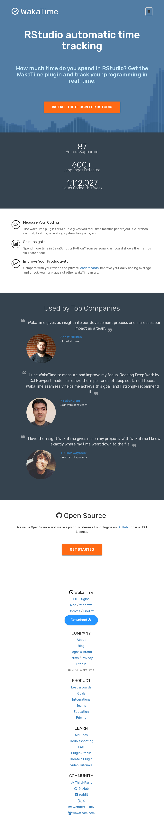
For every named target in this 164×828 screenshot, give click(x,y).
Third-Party (81, 782)
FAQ (81, 747)
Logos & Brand (81, 652)
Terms (74, 658)
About (81, 640)
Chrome (74, 611)
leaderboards (89, 268)
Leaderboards (81, 687)
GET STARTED (82, 549)
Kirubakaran (70, 401)
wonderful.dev (81, 807)
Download (81, 620)
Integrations (81, 699)
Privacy (87, 658)
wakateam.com (81, 813)
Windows (85, 605)
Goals (81, 693)
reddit (81, 794)
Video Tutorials (81, 765)
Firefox (88, 611)
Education (81, 712)
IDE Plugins (81, 599)
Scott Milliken (71, 337)
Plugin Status (81, 753)
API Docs (81, 735)
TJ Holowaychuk (73, 453)
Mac (73, 605)
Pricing (81, 717)
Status (81, 664)
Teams (81, 705)
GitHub (123, 527)
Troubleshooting (81, 741)
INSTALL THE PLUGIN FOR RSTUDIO (82, 107)
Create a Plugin (81, 759)
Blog (81, 646)
